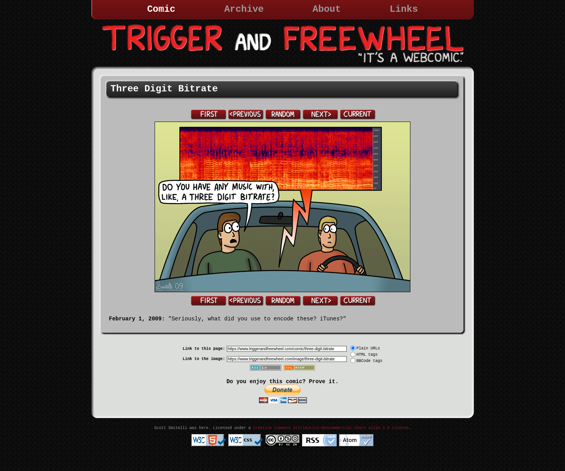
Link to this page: (203, 349)
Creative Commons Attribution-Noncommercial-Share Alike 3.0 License (330, 428)
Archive (244, 9)
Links (404, 9)
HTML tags (367, 355)
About (327, 9)
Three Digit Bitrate (164, 89)
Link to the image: (203, 359)
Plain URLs (368, 348)
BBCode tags (370, 361)
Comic (161, 9)
